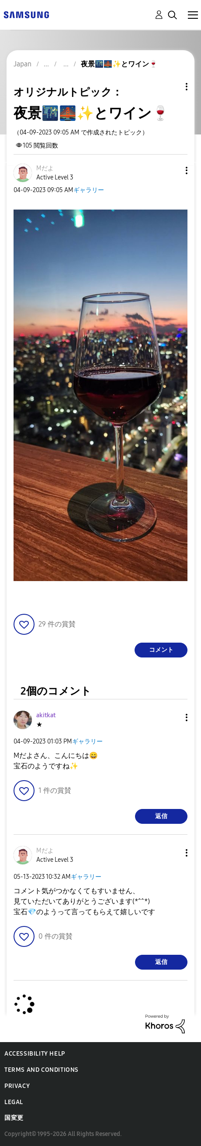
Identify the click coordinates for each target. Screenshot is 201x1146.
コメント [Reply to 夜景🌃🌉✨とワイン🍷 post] (161, 650)
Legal (13, 1102)
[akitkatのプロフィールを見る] (45, 715)
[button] (172, 170)
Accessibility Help (34, 1053)
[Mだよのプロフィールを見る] (45, 168)
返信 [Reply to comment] (161, 816)
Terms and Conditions (41, 1070)
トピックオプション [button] (171, 86)
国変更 (14, 1118)
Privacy (17, 1086)
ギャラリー (88, 190)
